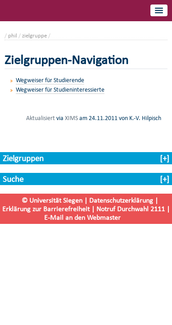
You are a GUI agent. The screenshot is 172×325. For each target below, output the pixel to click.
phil (12, 35)
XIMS (71, 118)
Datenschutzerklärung (121, 200)
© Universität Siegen (52, 200)
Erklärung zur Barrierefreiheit (46, 208)
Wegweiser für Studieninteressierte (60, 89)
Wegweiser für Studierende (50, 80)
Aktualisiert (40, 118)
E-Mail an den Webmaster (82, 217)
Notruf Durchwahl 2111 (130, 208)
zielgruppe (34, 35)
